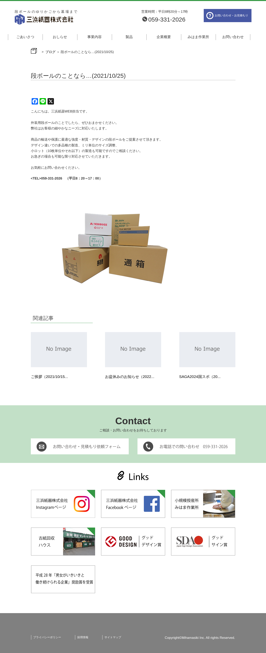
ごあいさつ (25, 37)
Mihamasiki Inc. (193, 638)
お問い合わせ (233, 37)
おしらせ (60, 37)
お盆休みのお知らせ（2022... (129, 377)
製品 (129, 37)
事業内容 (94, 37)
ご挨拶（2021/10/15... (49, 377)
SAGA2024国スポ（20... (200, 377)
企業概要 (164, 37)
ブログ (50, 52)
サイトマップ (112, 637)
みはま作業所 (198, 37)
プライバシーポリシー (47, 637)
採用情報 (82, 637)
